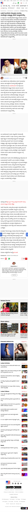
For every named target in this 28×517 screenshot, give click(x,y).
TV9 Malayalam (22, 501)
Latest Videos (5, 391)
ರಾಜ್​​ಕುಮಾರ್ (13, 86)
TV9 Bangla (23, 499)
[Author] (2, 78)
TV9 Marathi (12, 499)
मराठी (11, 0)
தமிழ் (24, 0)
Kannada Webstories (7, 341)
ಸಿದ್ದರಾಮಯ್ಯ (4, 8)
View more (24, 363)
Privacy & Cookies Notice (9, 492)
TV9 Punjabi (10, 501)
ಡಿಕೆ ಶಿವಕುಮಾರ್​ (11, 8)
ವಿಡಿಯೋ (18, 8)
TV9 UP (7, 504)
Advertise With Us (18, 490)
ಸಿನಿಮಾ (17, 6)
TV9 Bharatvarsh (5, 499)
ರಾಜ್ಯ (9, 6)
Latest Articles (5, 363)
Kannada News (3, 11)
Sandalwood (16, 11)
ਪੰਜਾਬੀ (21, 0)
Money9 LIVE (18, 504)
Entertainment (10, 11)
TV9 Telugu (17, 499)
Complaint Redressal (13, 494)
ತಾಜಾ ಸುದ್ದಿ (5, 6)
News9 (2, 0)
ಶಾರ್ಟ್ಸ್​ (22, 8)
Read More (14, 275)
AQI (15, 3)
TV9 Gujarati (4, 501)
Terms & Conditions (19, 492)
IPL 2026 (13, 6)
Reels (2, 445)
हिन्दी (5, 0)
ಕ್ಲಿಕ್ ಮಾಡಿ (15, 253)
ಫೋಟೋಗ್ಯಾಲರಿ (23, 6)
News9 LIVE (12, 504)
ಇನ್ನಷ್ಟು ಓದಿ (24, 341)
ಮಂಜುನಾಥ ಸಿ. (6, 78)
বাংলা (18, 0)
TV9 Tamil (16, 501)
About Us (12, 490)
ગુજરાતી (14, 0)
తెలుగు (8, 0)
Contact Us (7, 490)
